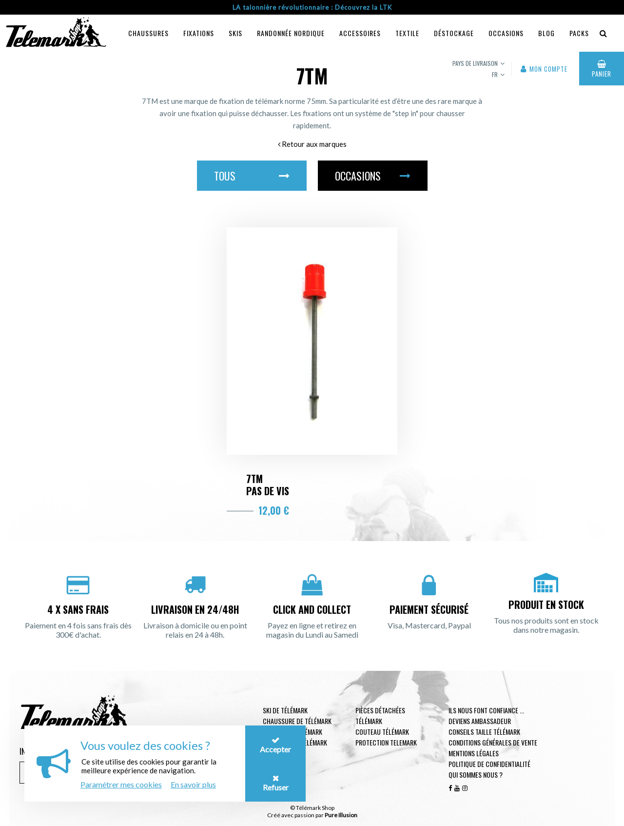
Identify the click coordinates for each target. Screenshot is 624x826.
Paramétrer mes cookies (121, 784)
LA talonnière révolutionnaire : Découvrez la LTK (312, 7)
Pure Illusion (341, 815)
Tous (252, 175)
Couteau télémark (382, 731)
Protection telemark (386, 742)
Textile (407, 33)
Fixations (198, 33)
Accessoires (360, 33)
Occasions (506, 33)
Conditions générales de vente (492, 742)
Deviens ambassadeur (479, 721)
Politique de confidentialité (489, 764)
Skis (235, 33)
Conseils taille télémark (484, 731)
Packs (579, 33)
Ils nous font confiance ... (486, 710)
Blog (546, 33)
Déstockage (454, 33)
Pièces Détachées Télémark (380, 715)
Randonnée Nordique (291, 33)
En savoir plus (193, 784)
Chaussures (148, 33)
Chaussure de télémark (297, 721)
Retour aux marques (312, 144)
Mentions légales (473, 753)
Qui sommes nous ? (475, 774)
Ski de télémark (285, 710)
